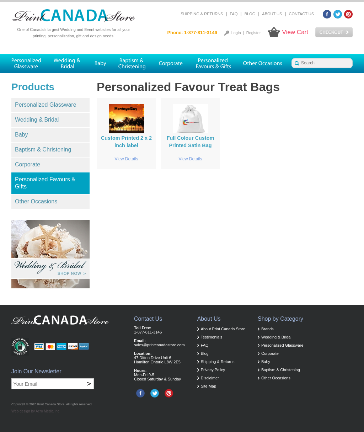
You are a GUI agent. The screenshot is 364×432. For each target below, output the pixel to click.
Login (236, 33)
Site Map (208, 386)
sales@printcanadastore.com (159, 345)
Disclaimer (210, 378)
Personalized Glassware (45, 105)
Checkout (334, 32)
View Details (126, 158)
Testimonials (212, 337)
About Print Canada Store (223, 329)
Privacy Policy (213, 370)
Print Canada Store (51, 404)
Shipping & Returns (202, 14)
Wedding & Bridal (37, 120)
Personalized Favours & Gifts (45, 183)
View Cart (295, 32)
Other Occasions (36, 201)
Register (253, 33)
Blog (250, 14)
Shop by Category (280, 319)
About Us (272, 14)
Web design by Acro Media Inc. (35, 411)
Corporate (27, 164)
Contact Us (301, 14)
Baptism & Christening (43, 149)
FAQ (234, 14)
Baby (21, 135)
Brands (267, 329)
